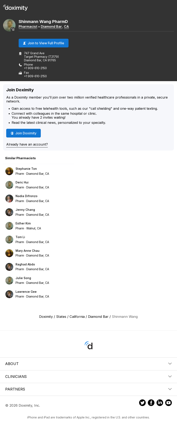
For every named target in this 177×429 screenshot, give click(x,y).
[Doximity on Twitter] (142, 403)
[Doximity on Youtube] (168, 403)
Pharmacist (28, 26)
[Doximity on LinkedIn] (160, 403)
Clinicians (88, 376)
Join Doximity (23, 133)
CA (66, 26)
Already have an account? (27, 144)
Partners (88, 389)
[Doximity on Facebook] (151, 403)
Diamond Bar (51, 26)
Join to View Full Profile (43, 43)
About (88, 364)
